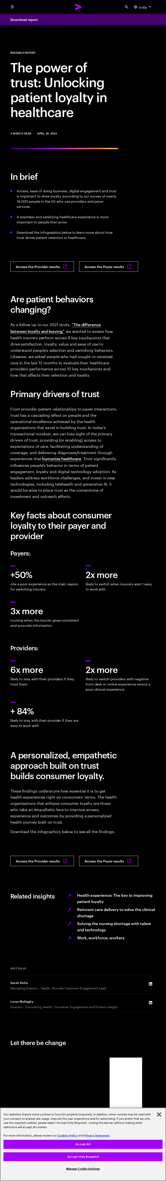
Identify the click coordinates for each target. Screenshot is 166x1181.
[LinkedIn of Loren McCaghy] (150, 1002)
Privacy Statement (96, 1135)
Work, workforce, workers (100, 937)
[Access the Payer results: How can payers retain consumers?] (108, 266)
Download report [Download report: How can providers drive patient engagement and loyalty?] (24, 19)
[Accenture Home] (78, 7)
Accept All (82, 1144)
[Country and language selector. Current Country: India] (143, 7)
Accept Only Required (83, 1156)
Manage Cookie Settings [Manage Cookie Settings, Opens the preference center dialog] (83, 1168)
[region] (83, 1144)
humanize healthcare (61, 458)
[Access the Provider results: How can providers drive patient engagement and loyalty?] (42, 266)
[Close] (159, 1114)
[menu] (12, 7)
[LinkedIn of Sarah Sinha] (150, 984)
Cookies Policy (67, 1135)
